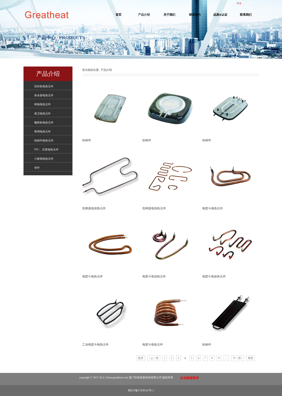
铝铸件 (86, 140)
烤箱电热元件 (42, 104)
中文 (239, 3)
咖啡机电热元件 (43, 122)
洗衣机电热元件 (43, 86)
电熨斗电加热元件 (154, 276)
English (247, 3)
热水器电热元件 (43, 95)
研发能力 (195, 14)
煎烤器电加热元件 (94, 208)
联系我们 (246, 14)
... (226, 358)
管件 (37, 167)
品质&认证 (220, 14)
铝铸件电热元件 (43, 140)
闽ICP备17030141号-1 (141, 390)
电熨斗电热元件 (212, 208)
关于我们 (169, 14)
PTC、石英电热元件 (46, 149)
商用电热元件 (42, 131)
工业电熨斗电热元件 (95, 344)
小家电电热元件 (43, 158)
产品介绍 (144, 14)
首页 (118, 14)
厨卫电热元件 (42, 113)
